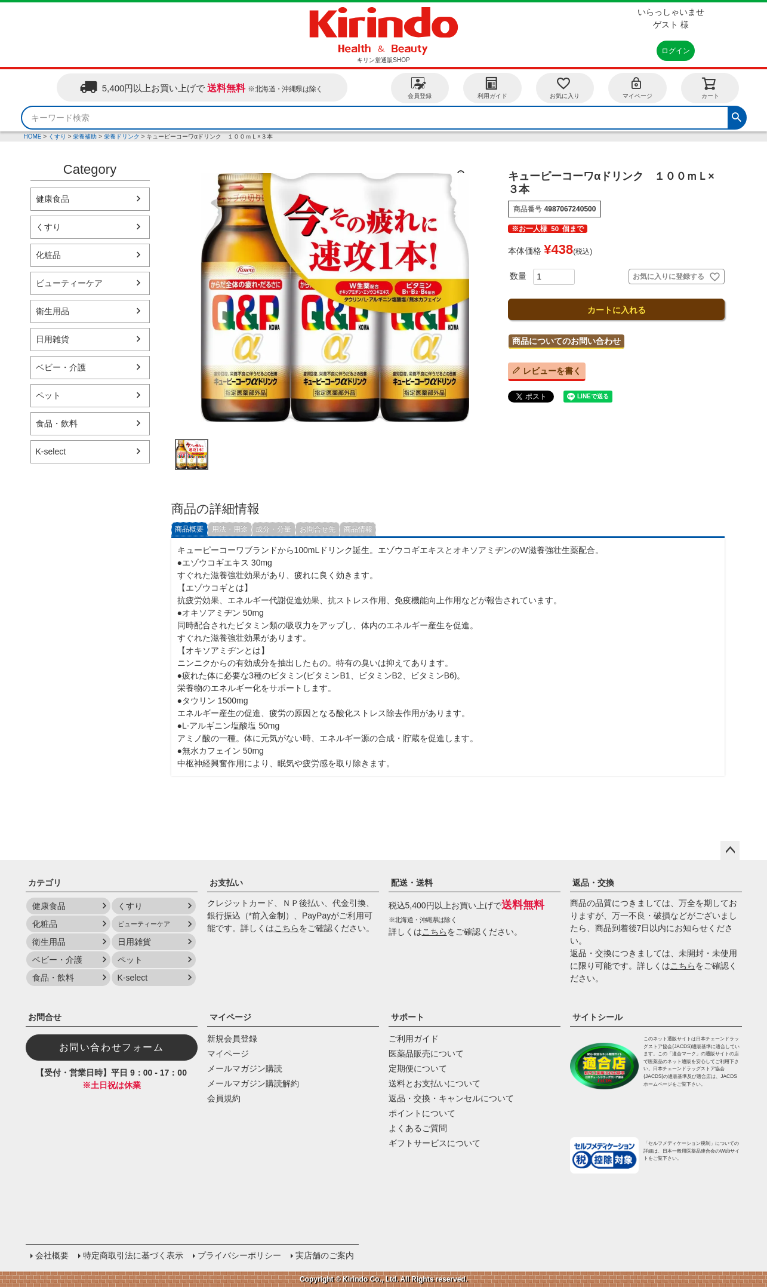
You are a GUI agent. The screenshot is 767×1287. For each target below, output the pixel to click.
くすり (57, 136)
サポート (407, 1017)
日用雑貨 (52, 339)
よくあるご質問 (418, 1128)
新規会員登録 (232, 1038)
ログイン (675, 51)
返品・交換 (593, 882)
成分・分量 (273, 529)
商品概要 (189, 529)
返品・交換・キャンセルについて (451, 1098)
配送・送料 (412, 882)
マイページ (637, 87)
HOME (33, 136)
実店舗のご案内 (324, 1255)
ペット (48, 395)
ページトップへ (730, 850)
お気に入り (565, 87)
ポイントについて (422, 1113)
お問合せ (44, 1017)
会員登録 (420, 87)
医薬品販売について (426, 1053)
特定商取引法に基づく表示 (133, 1255)
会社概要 (52, 1255)
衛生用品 (52, 311)
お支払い (226, 882)
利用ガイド (492, 87)
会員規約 (224, 1098)
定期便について (418, 1068)
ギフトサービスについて (434, 1143)
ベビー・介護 (61, 367)
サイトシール (597, 1017)
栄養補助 (85, 136)
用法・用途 (230, 529)
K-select (51, 451)
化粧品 (48, 255)
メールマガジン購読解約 (253, 1083)
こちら (286, 928)
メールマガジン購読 (244, 1068)
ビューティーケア (69, 283)
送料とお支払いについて (434, 1083)
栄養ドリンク (122, 136)
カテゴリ (44, 882)
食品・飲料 (57, 423)
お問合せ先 (317, 529)
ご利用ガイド (414, 1038)
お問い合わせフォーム (111, 1047)
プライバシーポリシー (239, 1255)
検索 (737, 116)
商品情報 (358, 529)
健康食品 (52, 199)
